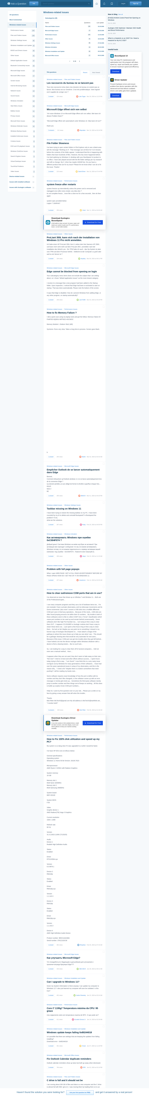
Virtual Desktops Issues (23, 161)
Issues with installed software (20, 182)
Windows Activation (23, 101)
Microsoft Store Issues (23, 121)
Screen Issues (23, 81)
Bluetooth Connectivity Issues (23, 66)
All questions (14, 15)
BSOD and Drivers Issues (23, 50)
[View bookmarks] (112, 3)
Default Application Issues (23, 61)
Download (115, 71)
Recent (85, 72)
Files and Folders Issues (23, 35)
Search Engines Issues (23, 156)
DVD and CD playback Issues (23, 146)
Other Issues (23, 56)
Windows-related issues (18, 25)
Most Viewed (96, 72)
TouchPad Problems (23, 166)
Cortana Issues (23, 141)
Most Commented (16, 20)
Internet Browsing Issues (23, 86)
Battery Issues (23, 111)
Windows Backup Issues (23, 131)
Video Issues (23, 171)
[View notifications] (104, 3)
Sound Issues (23, 96)
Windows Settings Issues (23, 40)
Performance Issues (23, 30)
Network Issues (23, 91)
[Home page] (96, 3)
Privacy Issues (23, 116)
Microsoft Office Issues (23, 76)
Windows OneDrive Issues (23, 151)
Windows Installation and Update (23, 45)
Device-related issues (17, 176)
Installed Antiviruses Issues (23, 136)
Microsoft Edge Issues (23, 71)
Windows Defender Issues (23, 126)
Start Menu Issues (23, 106)
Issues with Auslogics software (20, 187)
